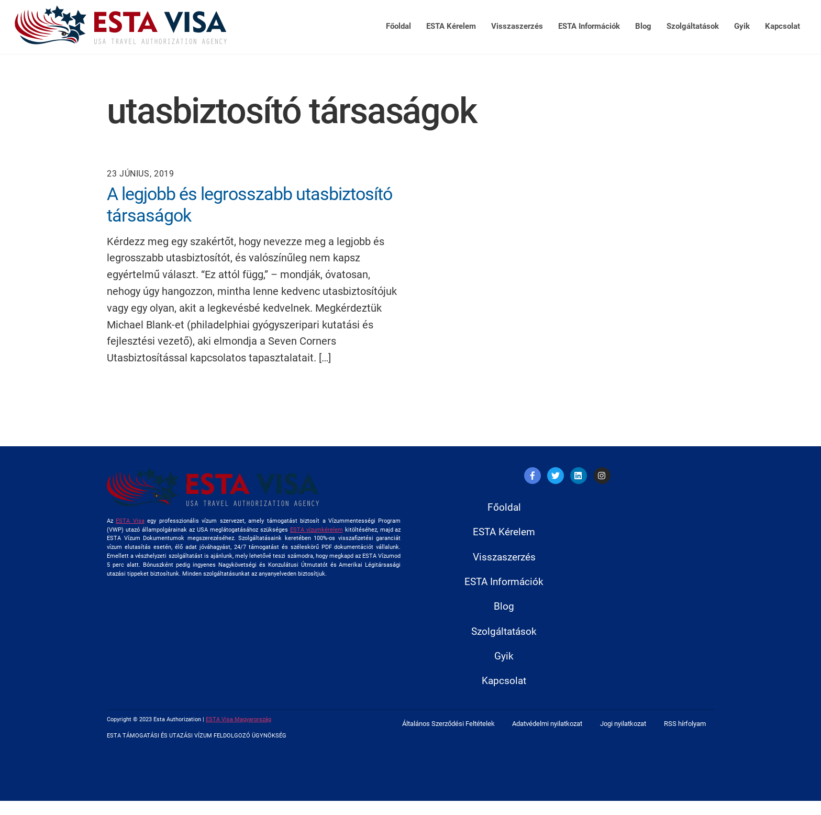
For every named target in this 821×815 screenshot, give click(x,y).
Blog (643, 26)
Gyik (742, 26)
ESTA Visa (130, 521)
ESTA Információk (589, 26)
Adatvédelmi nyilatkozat (547, 739)
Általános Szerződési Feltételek (448, 739)
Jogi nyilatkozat (623, 739)
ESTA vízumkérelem (316, 530)
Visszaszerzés (517, 26)
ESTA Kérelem (451, 26)
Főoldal (398, 26)
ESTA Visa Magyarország (238, 734)
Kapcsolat (782, 26)
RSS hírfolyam (685, 739)
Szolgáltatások (693, 26)
